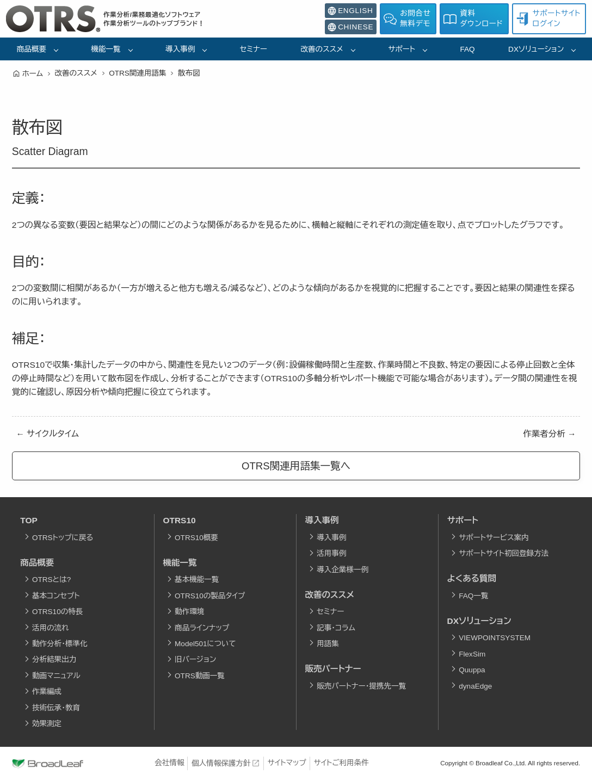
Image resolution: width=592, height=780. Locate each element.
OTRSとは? (51, 579)
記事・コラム (336, 628)
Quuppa (472, 670)
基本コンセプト (56, 596)
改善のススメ (322, 49)
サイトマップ (287, 763)
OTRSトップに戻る (62, 538)
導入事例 (180, 49)
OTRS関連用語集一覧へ (296, 466)
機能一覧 (105, 49)
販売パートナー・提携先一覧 (361, 686)
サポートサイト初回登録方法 (503, 553)
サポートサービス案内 (494, 538)
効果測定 (46, 724)
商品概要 (31, 49)
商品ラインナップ (202, 628)
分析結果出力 (54, 659)
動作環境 (189, 612)
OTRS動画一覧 (200, 676)
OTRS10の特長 (57, 612)
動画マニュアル (56, 676)
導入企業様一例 (342, 570)
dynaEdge (475, 686)
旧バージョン (195, 659)
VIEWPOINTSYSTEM (495, 638)
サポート (401, 49)
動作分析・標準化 (60, 644)
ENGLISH (350, 11)
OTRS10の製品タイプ (210, 596)
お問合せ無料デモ (407, 18)
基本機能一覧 (197, 579)
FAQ (467, 49)
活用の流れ (50, 628)
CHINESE (350, 27)
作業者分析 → (549, 433)
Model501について (205, 644)
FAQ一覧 (473, 596)
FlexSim (472, 654)
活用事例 (331, 553)
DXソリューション (536, 49)
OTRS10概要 (196, 538)
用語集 (328, 644)
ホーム (32, 74)
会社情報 (169, 763)
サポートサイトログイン (548, 18)
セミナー (253, 49)
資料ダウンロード (473, 18)
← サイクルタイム (47, 433)
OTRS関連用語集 (137, 73)
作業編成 (46, 692)
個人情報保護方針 (221, 763)
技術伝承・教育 (56, 708)
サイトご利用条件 (340, 763)
